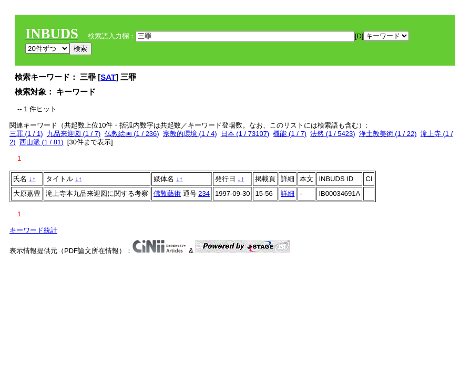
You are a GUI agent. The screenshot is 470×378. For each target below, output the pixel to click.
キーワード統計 (33, 230)
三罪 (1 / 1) (26, 134)
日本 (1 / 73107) (245, 134)
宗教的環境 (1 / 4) (190, 134)
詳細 (287, 193)
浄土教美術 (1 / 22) (388, 134)
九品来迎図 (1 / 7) (74, 134)
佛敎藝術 (167, 193)
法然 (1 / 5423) (332, 134)
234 (204, 193)
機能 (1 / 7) (289, 134)
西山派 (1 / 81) (41, 142)
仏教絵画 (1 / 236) (132, 134)
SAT (108, 76)
